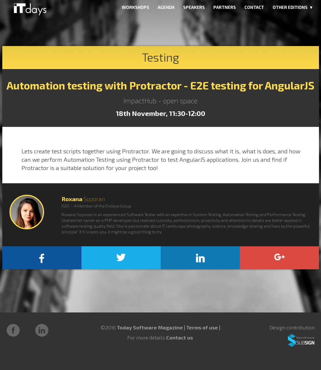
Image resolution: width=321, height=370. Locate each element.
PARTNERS (224, 7)
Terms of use (202, 327)
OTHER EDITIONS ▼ (293, 7)
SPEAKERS (194, 7)
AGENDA (166, 7)
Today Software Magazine (150, 327)
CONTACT (254, 7)
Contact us (179, 337)
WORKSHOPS (135, 7)
